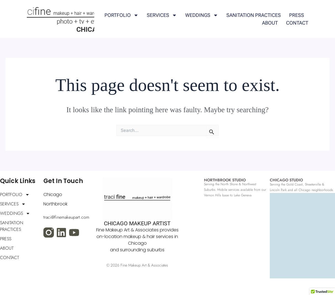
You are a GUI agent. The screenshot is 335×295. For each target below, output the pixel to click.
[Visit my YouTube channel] (74, 232)
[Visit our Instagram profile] (48, 232)
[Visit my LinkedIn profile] (61, 232)
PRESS (296, 15)
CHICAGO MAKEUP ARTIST (137, 223)
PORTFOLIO (121, 15)
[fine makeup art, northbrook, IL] (236, 247)
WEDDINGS (201, 15)
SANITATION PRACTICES (253, 15)
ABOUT (270, 23)
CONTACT (297, 23)
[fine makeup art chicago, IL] (302, 241)
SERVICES (162, 15)
